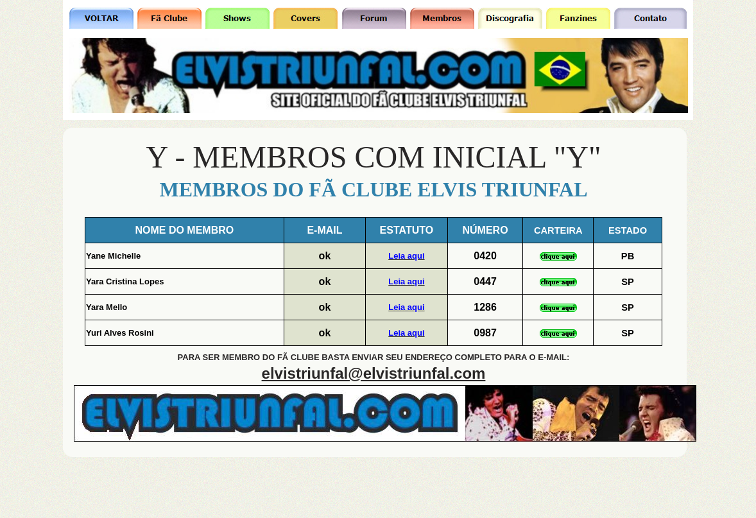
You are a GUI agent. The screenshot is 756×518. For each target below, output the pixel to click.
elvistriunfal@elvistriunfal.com (374, 373)
